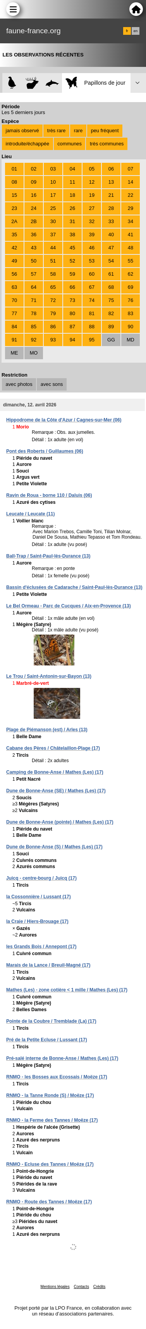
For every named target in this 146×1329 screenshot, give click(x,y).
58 (53, 274)
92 (33, 340)
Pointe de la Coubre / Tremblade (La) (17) (51, 1021)
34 (130, 221)
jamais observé (22, 130)
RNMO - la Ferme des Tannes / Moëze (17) (52, 1120)
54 (111, 261)
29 (130, 208)
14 (130, 182)
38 (72, 234)
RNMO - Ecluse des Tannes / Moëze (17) (50, 1164)
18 (72, 195)
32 (91, 221)
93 (53, 340)
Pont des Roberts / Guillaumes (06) (44, 451)
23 (14, 208)
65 (53, 287)
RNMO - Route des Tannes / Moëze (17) (49, 1201)
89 (111, 326)
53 (91, 261)
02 (33, 169)
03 (53, 169)
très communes (107, 144)
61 (111, 274)
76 (130, 300)
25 (53, 208)
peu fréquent (105, 130)
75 (111, 300)
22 (130, 195)
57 (33, 274)
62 (130, 274)
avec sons (52, 384)
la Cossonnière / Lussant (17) (38, 896)
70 (14, 300)
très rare (56, 130)
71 (33, 300)
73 (72, 300)
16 (33, 195)
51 (53, 261)
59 (72, 274)
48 (130, 248)
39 (91, 234)
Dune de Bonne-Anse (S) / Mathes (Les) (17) (54, 847)
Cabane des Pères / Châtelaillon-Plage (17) (53, 748)
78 (33, 313)
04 (72, 169)
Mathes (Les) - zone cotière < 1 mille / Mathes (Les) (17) (66, 990)
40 (111, 234)
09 (33, 182)
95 (91, 340)
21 (111, 195)
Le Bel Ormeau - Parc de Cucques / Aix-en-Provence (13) (68, 606)
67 (91, 287)
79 (53, 313)
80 (72, 313)
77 (14, 313)
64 (33, 287)
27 (91, 208)
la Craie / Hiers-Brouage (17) (37, 921)
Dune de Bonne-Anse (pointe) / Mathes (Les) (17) (59, 822)
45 (72, 248)
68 (111, 287)
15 (14, 195)
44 (53, 248)
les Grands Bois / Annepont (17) (41, 946)
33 (111, 221)
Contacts (81, 1287)
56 (14, 274)
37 (53, 234)
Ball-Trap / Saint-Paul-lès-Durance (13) (48, 556)
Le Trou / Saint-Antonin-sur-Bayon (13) (48, 676)
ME (14, 353)
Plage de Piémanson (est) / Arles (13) (47, 729)
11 (72, 182)
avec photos (19, 384)
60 (91, 274)
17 (53, 195)
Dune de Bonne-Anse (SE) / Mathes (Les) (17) (56, 790)
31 (72, 221)
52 (72, 261)
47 (111, 248)
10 (53, 182)
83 (130, 313)
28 (111, 208)
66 (72, 287)
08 (14, 182)
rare (78, 130)
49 (14, 261)
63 (14, 287)
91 (14, 340)
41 (130, 234)
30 (53, 221)
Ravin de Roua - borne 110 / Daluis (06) (49, 495)
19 (91, 195)
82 (111, 313)
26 (72, 208)
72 (53, 300)
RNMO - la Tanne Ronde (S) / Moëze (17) (50, 1095)
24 (33, 208)
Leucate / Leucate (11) (30, 514)
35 (14, 234)
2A (14, 221)
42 (14, 248)
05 (91, 169)
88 (91, 326)
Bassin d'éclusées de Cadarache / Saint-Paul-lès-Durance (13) (74, 587)
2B (34, 221)
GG (111, 340)
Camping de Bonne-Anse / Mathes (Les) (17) (54, 772)
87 (72, 326)
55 (130, 261)
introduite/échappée (27, 144)
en (135, 31)
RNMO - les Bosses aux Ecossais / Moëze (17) (56, 1077)
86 (53, 326)
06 (111, 169)
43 (33, 248)
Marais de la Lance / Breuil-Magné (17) (48, 965)
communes (69, 144)
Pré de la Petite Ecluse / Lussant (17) (46, 1039)
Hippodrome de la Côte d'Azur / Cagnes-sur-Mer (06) (64, 420)
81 (91, 313)
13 (111, 182)
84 (14, 326)
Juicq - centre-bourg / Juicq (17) (41, 878)
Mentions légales (55, 1287)
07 (130, 169)
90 (130, 326)
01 (14, 169)
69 (130, 287)
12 (91, 182)
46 (91, 248)
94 (72, 340)
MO (34, 353)
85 (33, 326)
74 (91, 300)
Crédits (99, 1287)
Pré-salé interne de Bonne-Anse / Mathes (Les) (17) (62, 1058)
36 (33, 234)
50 (33, 261)
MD (130, 340)
